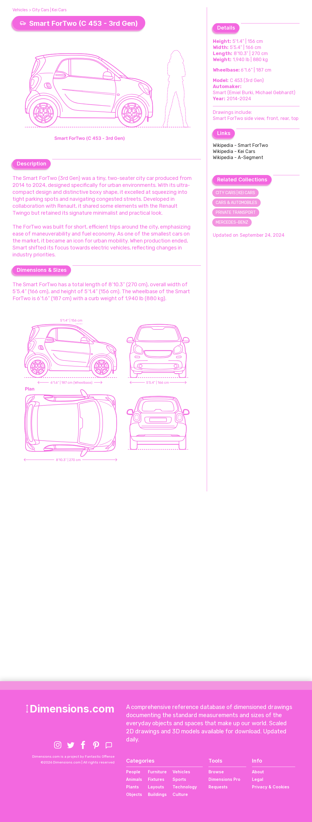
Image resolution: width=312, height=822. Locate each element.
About (258, 771)
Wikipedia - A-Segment (238, 157)
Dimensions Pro (224, 779)
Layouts (156, 786)
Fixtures (156, 779)
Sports (179, 779)
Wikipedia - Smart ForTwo (240, 145)
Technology (185, 786)
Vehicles (20, 10)
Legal (257, 779)
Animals (134, 779)
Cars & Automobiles (236, 202)
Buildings (157, 794)
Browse (216, 771)
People (133, 771)
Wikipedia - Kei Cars (234, 151)
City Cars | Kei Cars (49, 10)
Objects (134, 794)
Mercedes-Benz (232, 222)
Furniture (157, 771)
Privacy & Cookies (270, 786)
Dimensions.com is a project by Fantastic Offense (73, 756)
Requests (218, 786)
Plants (132, 786)
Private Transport (236, 212)
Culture (180, 794)
